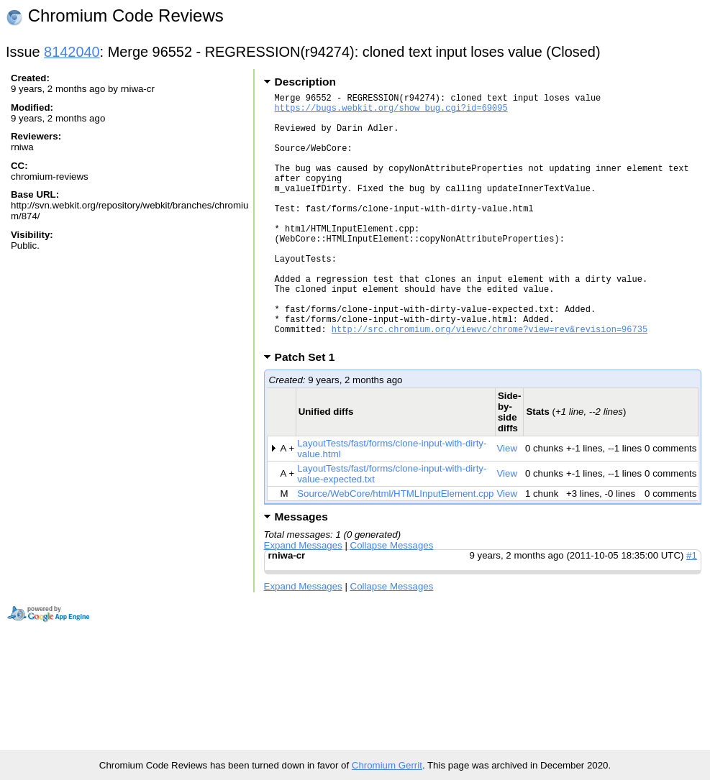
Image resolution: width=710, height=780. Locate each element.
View (506, 502)
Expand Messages (303, 599)
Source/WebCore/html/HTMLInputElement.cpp (395, 547)
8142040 (72, 52)
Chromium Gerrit (387, 765)
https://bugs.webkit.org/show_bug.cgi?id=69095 (391, 112)
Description (305, 81)
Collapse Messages (392, 599)
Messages (301, 570)
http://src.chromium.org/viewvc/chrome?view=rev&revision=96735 (489, 381)
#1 (691, 609)
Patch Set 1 (310, 411)
